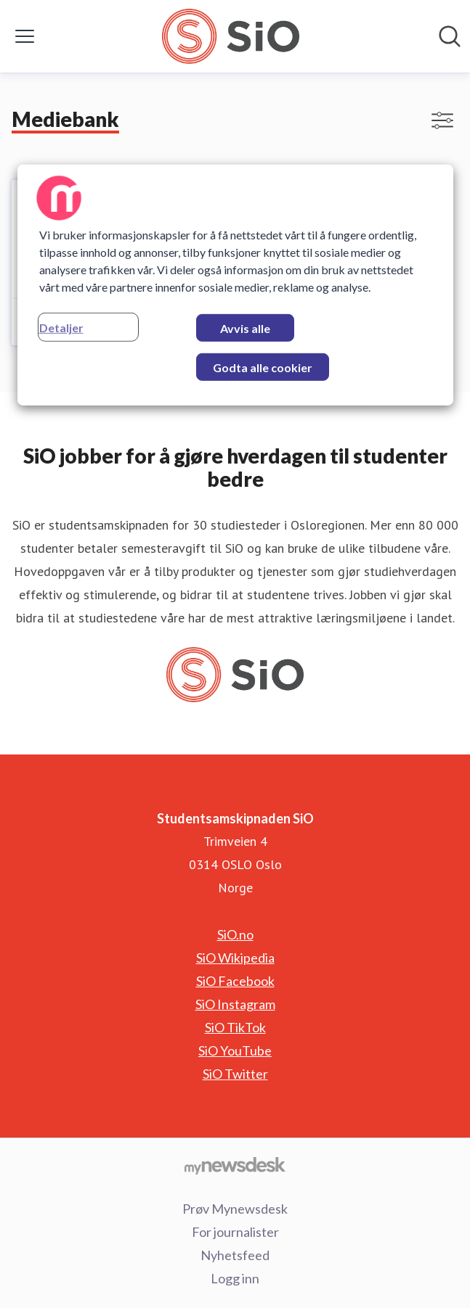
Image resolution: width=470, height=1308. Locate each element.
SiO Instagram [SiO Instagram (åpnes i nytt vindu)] (235, 1004)
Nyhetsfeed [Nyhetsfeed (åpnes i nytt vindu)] (235, 1255)
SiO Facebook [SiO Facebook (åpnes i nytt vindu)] (235, 981)
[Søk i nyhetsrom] (449, 36)
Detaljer (61, 327)
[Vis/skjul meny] (25, 36)
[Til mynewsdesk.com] (235, 1165)
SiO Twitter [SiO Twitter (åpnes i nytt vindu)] (235, 1074)
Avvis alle (245, 328)
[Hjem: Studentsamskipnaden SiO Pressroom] (230, 36)
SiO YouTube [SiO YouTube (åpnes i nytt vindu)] (235, 1050)
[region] (235, 285)
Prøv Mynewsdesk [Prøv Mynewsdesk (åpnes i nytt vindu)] (235, 1209)
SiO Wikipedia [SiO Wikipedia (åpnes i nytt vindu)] (235, 958)
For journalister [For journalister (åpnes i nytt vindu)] (235, 1232)
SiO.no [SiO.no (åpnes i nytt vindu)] (235, 934)
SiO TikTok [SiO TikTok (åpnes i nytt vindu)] (235, 1027)
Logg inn (235, 1278)
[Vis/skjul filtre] (442, 120)
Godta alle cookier (262, 367)
